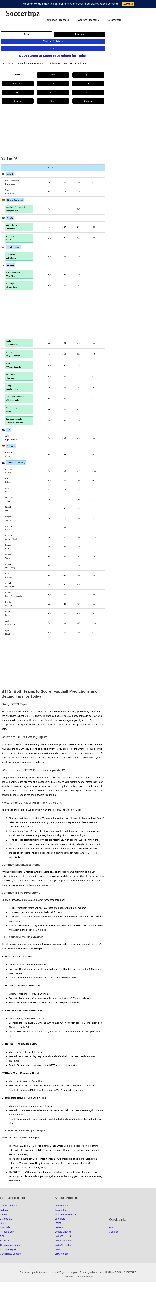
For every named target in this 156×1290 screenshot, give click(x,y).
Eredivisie (5, 1235)
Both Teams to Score (65, 1222)
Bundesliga (6, 1227)
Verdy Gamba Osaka (13, 393)
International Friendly (16, 471)
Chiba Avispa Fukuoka (13, 346)
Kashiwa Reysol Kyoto (13, 417)
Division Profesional (15, 200)
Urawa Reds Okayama (12, 382)
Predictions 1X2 (63, 1213)
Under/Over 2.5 (63, 1248)
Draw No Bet (61, 1262)
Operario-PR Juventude (12, 228)
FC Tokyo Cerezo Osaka (12, 288)
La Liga (4, 1218)
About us (114, 1240)
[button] (67, 20)
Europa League (8, 1257)
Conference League (10, 1262)
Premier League (13, 249)
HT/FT (58, 1231)
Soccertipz (23, 13)
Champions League (10, 1253)
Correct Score (62, 1218)
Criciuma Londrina (11, 239)
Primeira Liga (7, 1240)
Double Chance (63, 1240)
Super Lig (5, 1248)
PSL (8, 438)
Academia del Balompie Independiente (16, 209)
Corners (59, 1235)
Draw (57, 1257)
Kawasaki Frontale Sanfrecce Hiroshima (15, 428)
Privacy (113, 1235)
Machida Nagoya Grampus (14, 358)
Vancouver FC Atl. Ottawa (13, 258)
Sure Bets (60, 1227)
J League (10, 268)
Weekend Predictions (57, 20)
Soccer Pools (81, 20)
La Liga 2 (11, 454)
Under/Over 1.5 (63, 1244)
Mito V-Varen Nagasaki (14, 370)
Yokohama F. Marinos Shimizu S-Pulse (16, 405)
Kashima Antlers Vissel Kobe (14, 277)
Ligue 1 (10, 174)
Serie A (4, 1222)
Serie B (10, 218)
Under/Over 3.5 (63, 1253)
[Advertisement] (53, 132)
